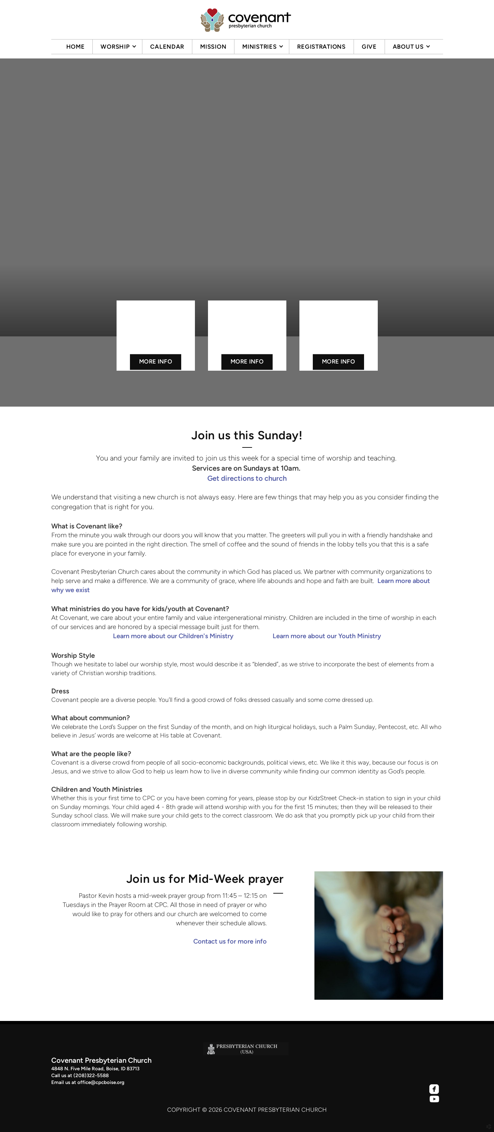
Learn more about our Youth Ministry (327, 636)
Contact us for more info (230, 941)
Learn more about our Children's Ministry (173, 636)
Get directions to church (247, 478)
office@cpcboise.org (100, 1082)
